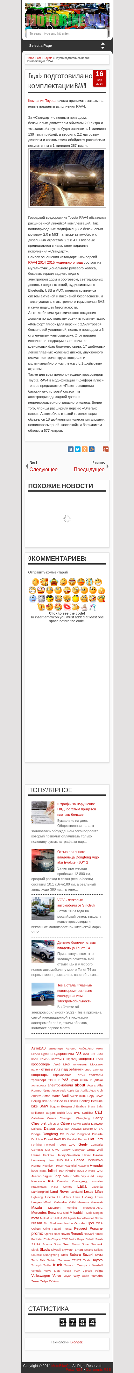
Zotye (44, 1281)
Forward (50, 1144)
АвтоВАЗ (39, 1048)
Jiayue (85, 1176)
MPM (58, 1218)
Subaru (75, 1254)
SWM (98, 1254)
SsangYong (51, 1254)
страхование (62, 1075)
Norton (68, 1223)
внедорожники (62, 1054)
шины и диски (91, 1080)
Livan (76, 1197)
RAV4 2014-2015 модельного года (55, 262)
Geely (83, 1144)
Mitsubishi (77, 1212)
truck (57, 1265)
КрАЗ (99, 1059)
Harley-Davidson (68, 1155)
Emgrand (83, 1134)
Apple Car (73, 1090)
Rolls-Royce (52, 1239)
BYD (77, 1112)
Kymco (67, 1186)
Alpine (46, 1090)
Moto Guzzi (47, 1218)
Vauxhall (97, 1265)
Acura (91, 1085)
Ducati (71, 1134)
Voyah (67, 1275)
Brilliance (38, 1112)
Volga (99, 1270)
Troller (47, 1265)
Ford (99, 1139)
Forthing (37, 1144)
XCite (85, 1275)
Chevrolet (39, 1123)
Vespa (67, 1270)
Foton (62, 1144)
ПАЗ (57, 1069)
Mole (89, 1212)
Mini (66, 1212)
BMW (43, 1106)
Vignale (87, 1270)
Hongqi (36, 1165)
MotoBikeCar (61, 1366)
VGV (77, 1270)
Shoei (85, 1244)
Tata (42, 1260)
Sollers (98, 1249)
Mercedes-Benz (44, 1212)
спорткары (40, 1075)
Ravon (65, 1233)
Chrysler (54, 1123)
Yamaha (96, 1275)
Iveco (91, 1170)
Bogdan (55, 1106)
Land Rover (59, 1191)
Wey (77, 1275)
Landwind (77, 1191)
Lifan (99, 1191)
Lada (82, 1186)
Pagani (57, 1228)
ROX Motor (69, 1239)
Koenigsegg (80, 1181)
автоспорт (55, 1048)
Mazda (37, 1207)
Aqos (92, 1090)
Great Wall (94, 1149)
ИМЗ (100, 1054)
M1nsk (48, 1202)
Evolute (97, 1134)
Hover (59, 1165)
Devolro (88, 1128)
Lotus (98, 1197)
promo (37, 1233)
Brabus (81, 1106)
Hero (50, 1160)
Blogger (76, 1342)
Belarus (47, 1101)
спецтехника (93, 1069)
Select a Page (40, 45)
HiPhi (68, 1160)
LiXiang (87, 1197)
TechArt (52, 1260)
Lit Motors (64, 1197)
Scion (57, 1244)
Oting (46, 1228)
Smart (78, 1249)
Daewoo (96, 1123)
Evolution (37, 1139)
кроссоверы (41, 1064)
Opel (90, 1223)
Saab (98, 1239)
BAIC (82, 1096)
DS (62, 1134)
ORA (99, 1223)
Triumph (37, 1265)
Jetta (76, 1176)
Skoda (45, 1249)
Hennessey (39, 1160)
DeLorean (63, 1128)
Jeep (57, 1176)
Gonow (65, 1149)
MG (59, 1212)
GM (47, 1149)
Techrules (64, 1260)
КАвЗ (35, 1059)
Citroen (66, 1123)
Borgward (67, 1106)
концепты (86, 1059)
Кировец (71, 1059)
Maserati (97, 1202)
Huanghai (71, 1165)
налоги (36, 1069)
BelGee (58, 1101)
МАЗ (66, 1064)
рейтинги (76, 1069)
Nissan (37, 1223)
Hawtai (97, 1155)
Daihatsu (37, 1128)
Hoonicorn (48, 1165)
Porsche (96, 1228)
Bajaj (91, 1096)
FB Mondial (69, 1139)
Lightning (37, 1197)
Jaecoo (37, 1176)
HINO (59, 1160)
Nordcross (56, 1223)
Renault (77, 1233)
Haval (86, 1155)
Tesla (86, 1260)
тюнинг (54, 1080)
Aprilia (84, 1090)
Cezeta (51, 1118)
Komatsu (97, 1181)
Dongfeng (50, 1134)
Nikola (98, 1218)
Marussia (83, 1202)
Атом (99, 1048)
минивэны (80, 1064)
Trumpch (69, 1265)
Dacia (86, 1123)
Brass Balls (95, 1106)
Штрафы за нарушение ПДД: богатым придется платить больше (76, 809)
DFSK (98, 1128)
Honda (79, 1160)
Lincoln (50, 1197)
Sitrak (35, 1249)
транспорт (39, 1080)
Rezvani (89, 1233)
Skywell (56, 1249)
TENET (76, 1260)
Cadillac (87, 1112)
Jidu (92, 1176)
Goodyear (79, 1149)
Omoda (79, 1223)
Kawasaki (38, 1181)
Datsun (49, 1128)
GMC (56, 1149)
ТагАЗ (80, 1075)
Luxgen (37, 1202)
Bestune (96, 1101)
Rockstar (37, 1239)
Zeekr (35, 1281)
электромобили (60, 1085)
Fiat (91, 1139)
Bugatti (51, 1112)
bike (35, 1106)
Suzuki (88, 1254)
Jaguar (47, 1176)
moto (35, 1218)
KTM (54, 1186)
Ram (57, 1233)
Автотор (71, 1048)
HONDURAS (94, 1160)
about (80, 1085)
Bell (66, 1101)
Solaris (88, 1249)
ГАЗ (78, 1054)
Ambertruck (59, 1090)
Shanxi (76, 1244)
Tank (35, 1260)
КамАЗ (44, 1059)
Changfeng (83, 1118)
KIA (51, 1181)
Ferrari (82, 1139)
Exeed (48, 1139)
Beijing (36, 1101)
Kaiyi (99, 1176)
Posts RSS (74, 1369)
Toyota (97, 1260)
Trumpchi (83, 1265)
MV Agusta (69, 1218)
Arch (99, 1090)
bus (69, 1112)
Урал (74, 1080)
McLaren (54, 1207)
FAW (57, 1139)
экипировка (39, 1085)
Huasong (83, 1165)
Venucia (36, 1270)
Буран (45, 1054)
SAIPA (36, 1244)
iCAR (35, 1170)
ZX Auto (54, 1281)
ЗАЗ (86, 1054)
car (98, 1112)
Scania (47, 1244)
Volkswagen (41, 1275)
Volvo (57, 1275)
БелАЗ (36, 1054)
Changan (66, 1118)
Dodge (36, 1134)
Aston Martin (51, 1096)
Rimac (99, 1233)
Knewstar (63, 1181)
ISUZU (82, 1170)
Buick (61, 1112)
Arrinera (36, 1096)
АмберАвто (86, 1048)
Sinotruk (96, 1244)
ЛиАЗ (56, 1064)
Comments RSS (98, 1369)
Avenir (74, 1096)
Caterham (38, 1118)
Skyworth (67, 1249)
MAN (71, 1202)
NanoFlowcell (85, 1218)
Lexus (88, 1191)
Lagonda (97, 1186)
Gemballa (97, 1144)
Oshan (36, 1228)
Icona (42, 1170)
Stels (64, 1254)
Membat (72, 1207)
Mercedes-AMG (93, 1207)
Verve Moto (52, 1270)
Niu (46, 1223)
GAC (72, 1144)
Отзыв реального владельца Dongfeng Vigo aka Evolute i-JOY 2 (78, 857)
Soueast (37, 1254)
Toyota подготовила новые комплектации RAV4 (66, 81)
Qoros (49, 1233)
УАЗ (65, 1080)
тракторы (95, 1075)
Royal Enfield (85, 1239)
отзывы (47, 1069)
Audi (64, 1096)
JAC (100, 1170)
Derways (76, 1128)
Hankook (48, 1155)
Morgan (98, 1212)
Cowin (77, 1123)
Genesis (37, 1149)
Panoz (68, 1228)
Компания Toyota (42, 101)
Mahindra (60, 1202)
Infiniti (52, 1170)
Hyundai (96, 1165)
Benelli (74, 1101)
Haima (36, 1155)
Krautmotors (39, 1186)
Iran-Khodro (67, 1170)
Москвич (96, 1064)
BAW (98, 1096)
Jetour (67, 1176)
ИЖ (93, 1054)
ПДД (64, 1069)
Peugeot (80, 1228)
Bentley (85, 1101)
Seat (66, 1244)
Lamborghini (40, 1191)
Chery (97, 1118)
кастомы (58, 1059)
